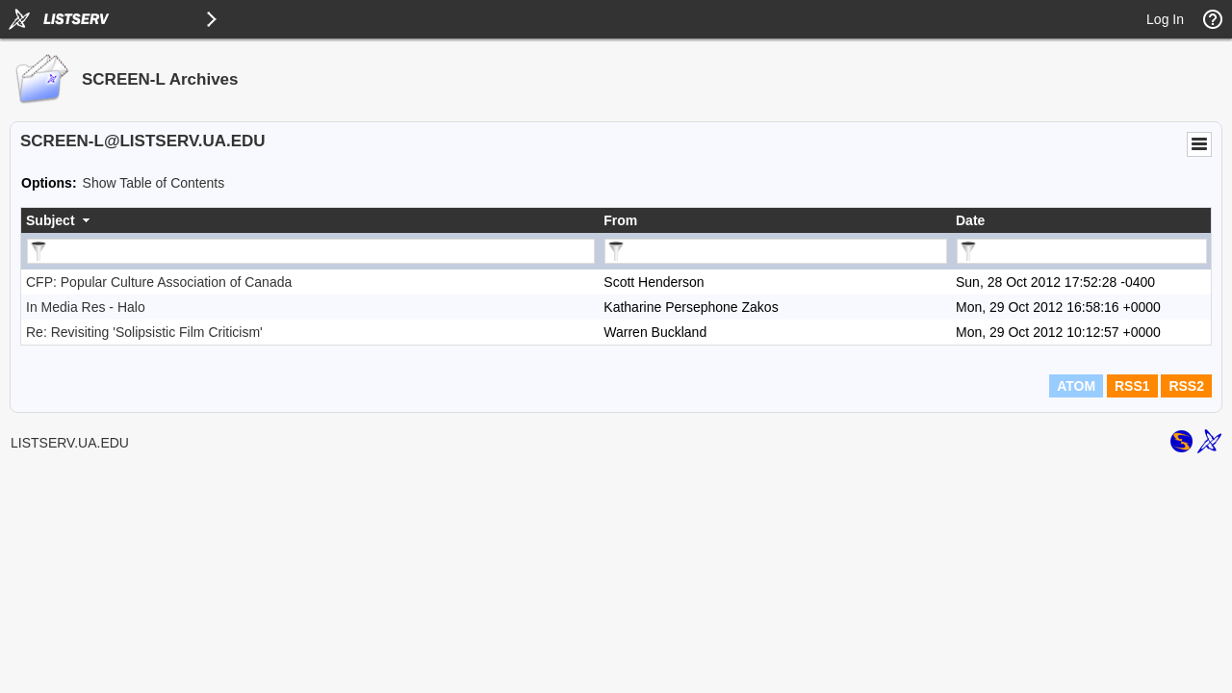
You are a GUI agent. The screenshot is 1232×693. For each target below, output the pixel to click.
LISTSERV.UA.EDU (70, 442)
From (620, 220)
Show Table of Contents (154, 183)
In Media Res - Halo (85, 307)
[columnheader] (310, 220)
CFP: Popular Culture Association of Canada (159, 282)
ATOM (1076, 386)
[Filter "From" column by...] (775, 251)
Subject (50, 220)
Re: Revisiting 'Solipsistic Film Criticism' (144, 332)
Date (970, 220)
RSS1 (1132, 386)
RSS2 (1186, 386)
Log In (1165, 19)
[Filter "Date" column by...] (1082, 251)
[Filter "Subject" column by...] (311, 251)
